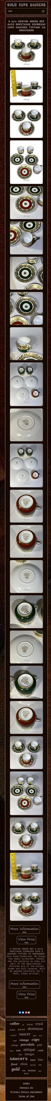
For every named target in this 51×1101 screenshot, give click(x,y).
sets (20, 1054)
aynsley (33, 1065)
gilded (34, 1035)
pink (39, 1044)
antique (29, 1049)
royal (39, 1024)
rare (15, 1041)
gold (16, 1069)
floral (14, 1064)
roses (40, 1065)
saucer (24, 1033)
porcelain (27, 1044)
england (14, 1035)
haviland (32, 1070)
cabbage (14, 1045)
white (39, 1071)
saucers (19, 1059)
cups (35, 1039)
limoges (29, 1054)
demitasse (35, 1028)
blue (40, 1059)
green (40, 1035)
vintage (24, 1040)
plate (12, 1051)
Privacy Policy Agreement (26, 1092)
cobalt (40, 1050)
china (23, 1064)
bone (26, 1073)
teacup (30, 1024)
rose (18, 1050)
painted (21, 1029)
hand (32, 1060)
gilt (23, 1025)
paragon (12, 1030)
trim (23, 1071)
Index (26, 1083)
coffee (14, 1023)
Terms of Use (26, 1096)
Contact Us (26, 1088)
